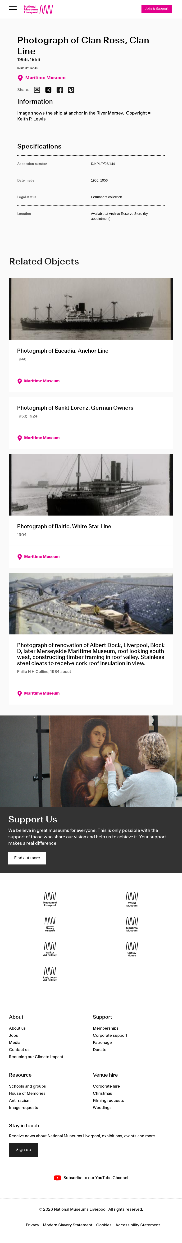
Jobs (13, 1035)
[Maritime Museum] (132, 924)
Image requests (23, 1108)
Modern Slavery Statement (67, 1225)
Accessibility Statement (137, 1225)
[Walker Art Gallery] (50, 949)
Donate (99, 1050)
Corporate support (110, 1035)
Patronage (102, 1043)
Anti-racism (20, 1101)
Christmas (102, 1093)
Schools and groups (27, 1086)
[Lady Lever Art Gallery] (50, 974)
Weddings (102, 1108)
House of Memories (27, 1093)
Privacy (32, 1225)
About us (17, 1028)
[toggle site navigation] (13, 9)
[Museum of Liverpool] (50, 899)
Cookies (104, 1225)
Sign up (23, 1149)
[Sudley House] (132, 949)
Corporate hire (106, 1086)
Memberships (105, 1028)
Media (14, 1043)
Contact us (19, 1050)
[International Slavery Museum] (50, 924)
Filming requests (108, 1101)
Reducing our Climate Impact (36, 1057)
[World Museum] (132, 899)
